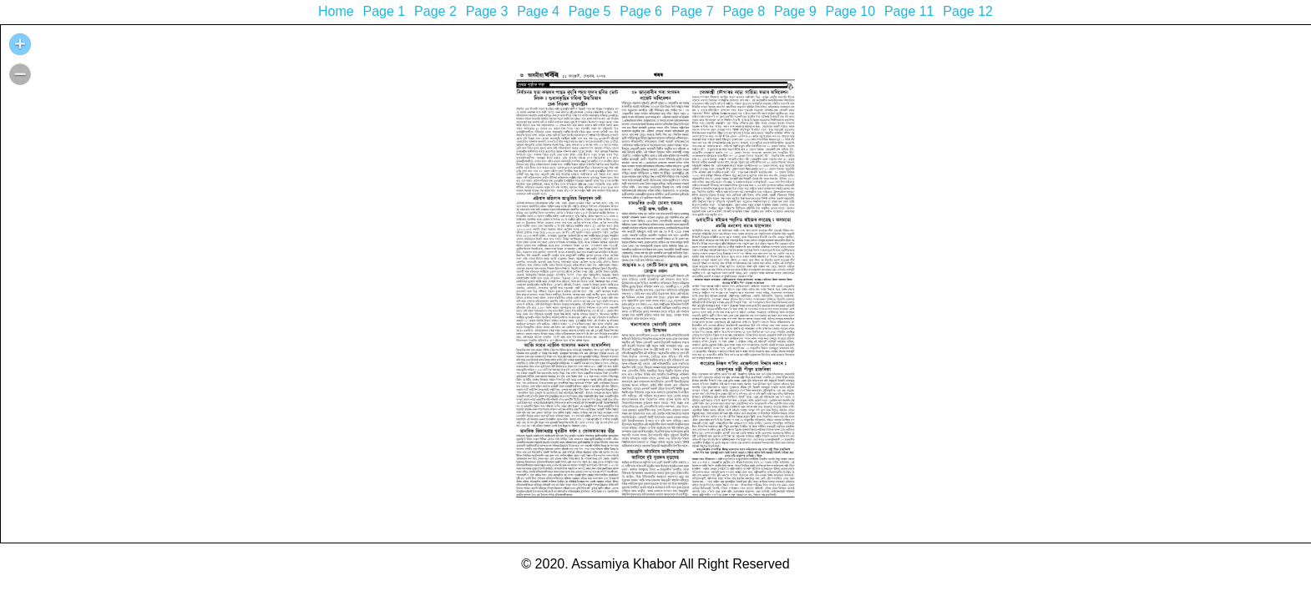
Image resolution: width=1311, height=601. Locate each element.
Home (336, 11)
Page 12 (968, 11)
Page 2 (435, 11)
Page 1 (384, 11)
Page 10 (850, 11)
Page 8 (743, 11)
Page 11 (909, 11)
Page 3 (487, 11)
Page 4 (538, 11)
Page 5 (590, 11)
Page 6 (641, 11)
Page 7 (692, 11)
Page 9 (795, 11)
